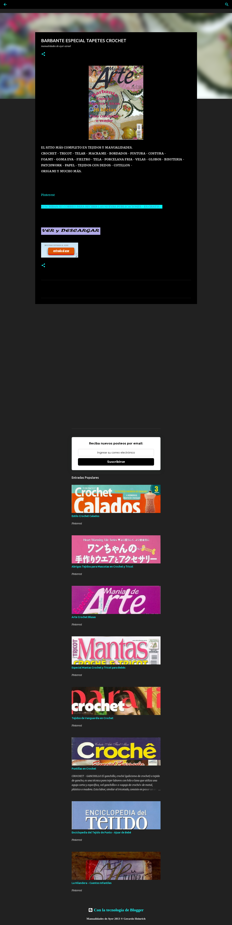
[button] (43, 54)
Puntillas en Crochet (84, 768)
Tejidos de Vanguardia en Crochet (92, 718)
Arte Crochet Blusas (84, 617)
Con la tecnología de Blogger (115, 910)
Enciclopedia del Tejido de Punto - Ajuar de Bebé (101, 832)
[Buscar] (227, 4)
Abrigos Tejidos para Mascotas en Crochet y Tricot (102, 566)
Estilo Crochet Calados (85, 516)
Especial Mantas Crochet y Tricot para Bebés (98, 667)
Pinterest (48, 195)
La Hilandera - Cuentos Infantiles (91, 883)
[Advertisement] (116, 335)
